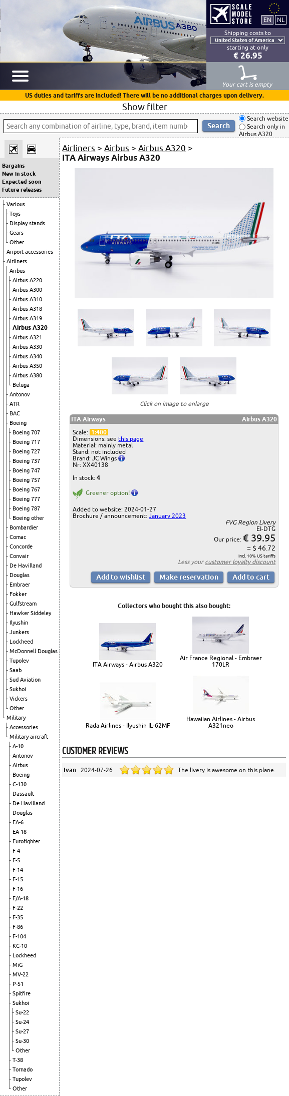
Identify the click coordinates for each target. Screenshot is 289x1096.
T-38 (18, 1060)
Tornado (23, 1069)
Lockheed (21, 642)
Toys (15, 214)
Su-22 (22, 1012)
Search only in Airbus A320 (262, 130)
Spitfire (22, 993)
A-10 (18, 746)
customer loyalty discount (240, 562)
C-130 (20, 784)
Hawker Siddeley (30, 613)
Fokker (18, 594)
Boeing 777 (26, 499)
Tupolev (19, 661)
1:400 (99, 432)
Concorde (21, 546)
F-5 (16, 860)
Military (16, 718)
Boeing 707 (26, 432)
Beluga (21, 385)
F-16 (18, 889)
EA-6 (18, 822)
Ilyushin (19, 623)
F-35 (18, 917)
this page (130, 438)
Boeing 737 (26, 461)
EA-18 (20, 832)
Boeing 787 (26, 508)
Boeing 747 (26, 470)
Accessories (24, 727)
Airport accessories (30, 252)
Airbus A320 (30, 327)
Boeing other (28, 518)
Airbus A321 (27, 337)
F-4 (16, 851)
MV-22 (21, 974)
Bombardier (24, 527)
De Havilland (26, 566)
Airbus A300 (27, 290)
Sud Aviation (25, 680)
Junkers (19, 632)
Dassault (23, 794)
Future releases (22, 190)
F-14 (18, 870)
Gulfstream (23, 604)
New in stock (19, 174)
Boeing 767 (26, 489)
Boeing (18, 423)
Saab (16, 670)
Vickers (19, 699)
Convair (19, 556)
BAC (15, 413)
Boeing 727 (26, 451)
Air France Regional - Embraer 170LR (221, 661)
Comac (18, 537)
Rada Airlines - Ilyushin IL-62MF (128, 725)
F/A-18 (21, 898)
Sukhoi (18, 689)
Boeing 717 (26, 442)
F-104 (19, 936)
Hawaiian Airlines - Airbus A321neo (220, 722)
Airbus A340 (27, 356)
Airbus (17, 271)
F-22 (18, 908)
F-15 (18, 879)
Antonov (20, 394)
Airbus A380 (27, 375)
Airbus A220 (27, 280)
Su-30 (22, 1041)
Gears (17, 233)
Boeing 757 (26, 480)
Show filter (144, 107)
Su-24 (22, 1022)
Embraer (20, 585)
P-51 (18, 984)
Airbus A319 (27, 318)
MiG (18, 965)
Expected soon (21, 182)
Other (17, 242)
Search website (266, 118)
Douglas (20, 575)
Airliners (17, 261)
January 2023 (167, 515)
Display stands (27, 223)
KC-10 (20, 946)
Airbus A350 (27, 366)
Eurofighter (26, 841)
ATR (15, 404)
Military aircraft (29, 737)
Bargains (13, 166)
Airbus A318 (27, 309)
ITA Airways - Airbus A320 (128, 664)
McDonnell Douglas (34, 651)
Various (16, 204)
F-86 (18, 927)
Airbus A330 (27, 347)
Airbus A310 (27, 299)
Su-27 (22, 1031)
